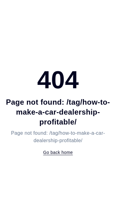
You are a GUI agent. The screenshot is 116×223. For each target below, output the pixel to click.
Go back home (58, 152)
